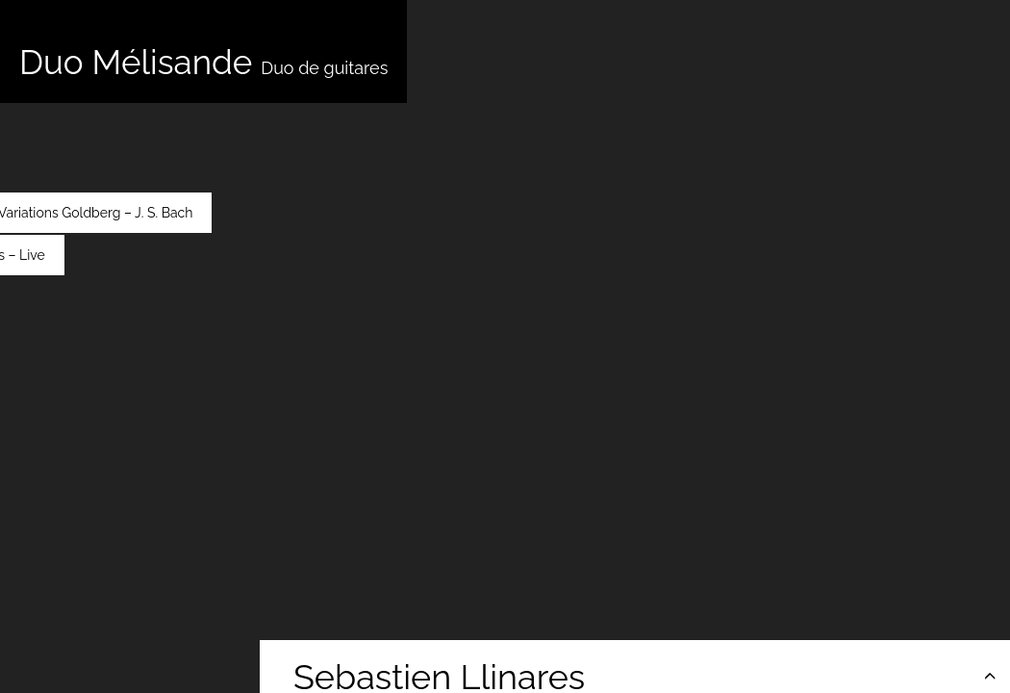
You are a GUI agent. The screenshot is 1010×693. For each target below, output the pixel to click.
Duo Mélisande (203, 61)
